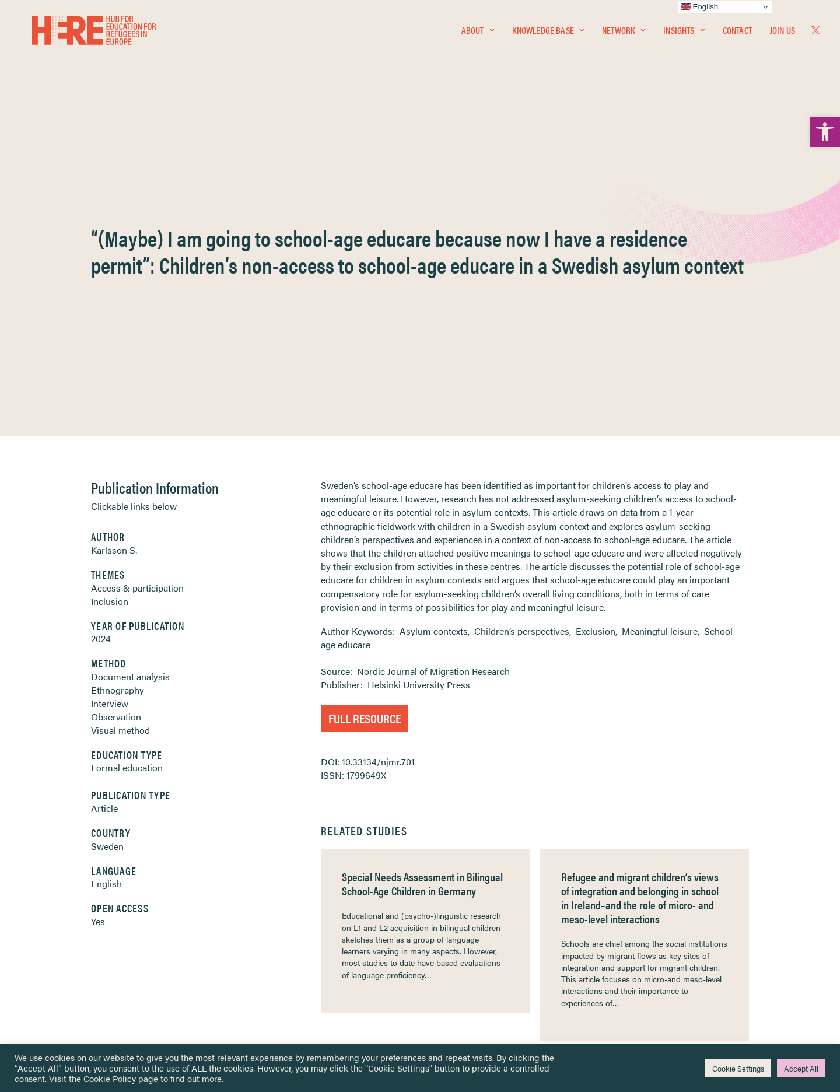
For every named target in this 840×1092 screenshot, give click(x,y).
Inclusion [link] (109, 333)
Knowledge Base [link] (548, 33)
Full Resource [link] (364, 449)
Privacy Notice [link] (454, 884)
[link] (825, 132)
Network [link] (623, 33)
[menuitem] (477, 33)
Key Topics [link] (448, 987)
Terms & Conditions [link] (462, 898)
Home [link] (53, 884)
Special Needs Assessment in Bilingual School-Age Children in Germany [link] (422, 615)
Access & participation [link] (137, 319)
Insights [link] (683, 33)
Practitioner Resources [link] (468, 973)
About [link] (477, 33)
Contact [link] (737, 33)
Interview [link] (109, 435)
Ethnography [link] (117, 421)
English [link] (106, 615)
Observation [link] (116, 448)
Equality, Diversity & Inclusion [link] (478, 912)
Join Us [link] (782, 33)
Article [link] (104, 540)
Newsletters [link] (71, 936)
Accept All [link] (801, 1068)
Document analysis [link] (130, 408)
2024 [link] (101, 370)
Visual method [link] (120, 461)
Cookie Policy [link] (109, 1078)
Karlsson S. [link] (114, 281)
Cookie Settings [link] (738, 1068)
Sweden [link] (107, 577)
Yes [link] (98, 653)
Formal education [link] (127, 499)
